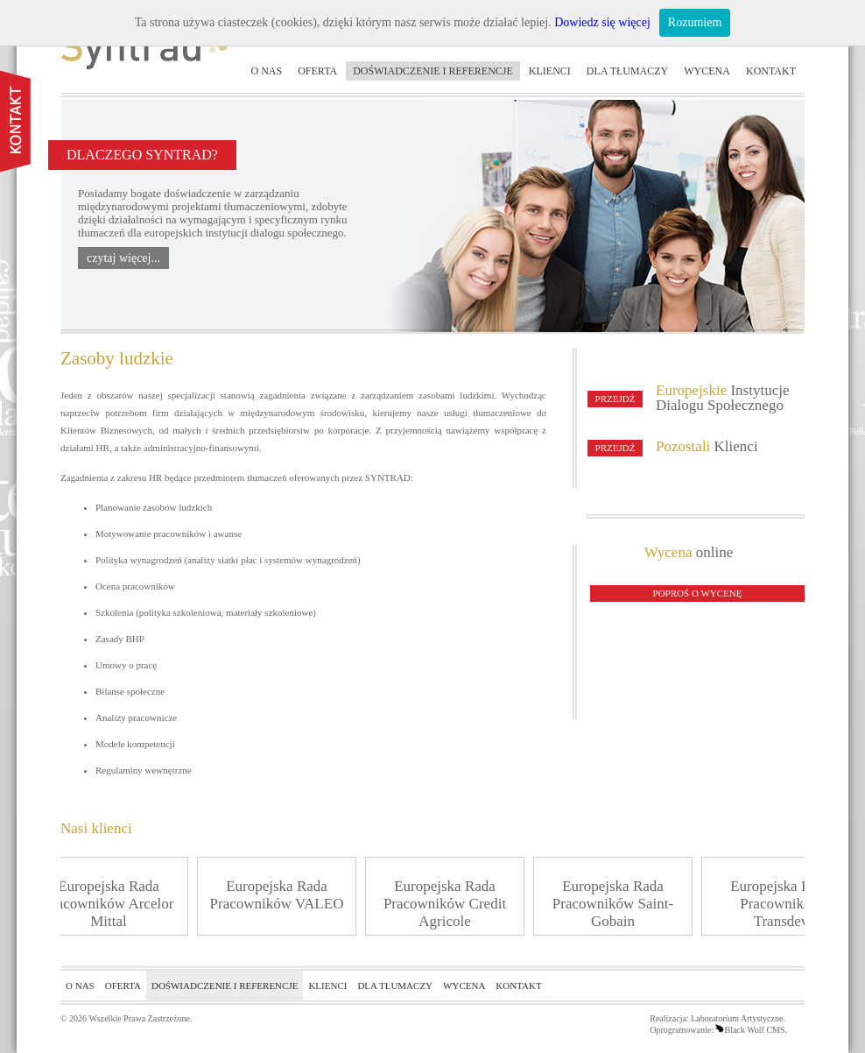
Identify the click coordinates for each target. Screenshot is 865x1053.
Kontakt (771, 71)
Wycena (707, 71)
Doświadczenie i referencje (433, 71)
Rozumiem (694, 22)
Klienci (550, 71)
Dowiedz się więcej (602, 22)
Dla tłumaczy (627, 71)
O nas (267, 71)
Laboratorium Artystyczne (737, 1018)
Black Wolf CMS (749, 1030)
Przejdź (615, 398)
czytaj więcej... (123, 258)
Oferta (317, 71)
